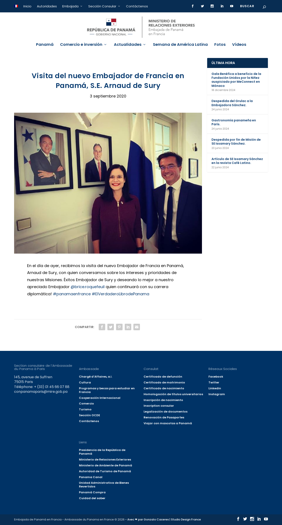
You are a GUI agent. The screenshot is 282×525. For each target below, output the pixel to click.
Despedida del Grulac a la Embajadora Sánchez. (232, 103)
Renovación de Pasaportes (164, 417)
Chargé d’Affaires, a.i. (95, 377)
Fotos (220, 45)
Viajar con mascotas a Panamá (168, 423)
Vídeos (239, 45)
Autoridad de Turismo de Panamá (105, 471)
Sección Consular (102, 6)
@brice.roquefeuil (88, 286)
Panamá (45, 45)
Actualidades (127, 45)
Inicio (27, 6)
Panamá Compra (92, 492)
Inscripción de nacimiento (163, 400)
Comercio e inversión (81, 45)
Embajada (70, 6)
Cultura (85, 382)
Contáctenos (137, 6)
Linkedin (214, 388)
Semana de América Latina (180, 45)
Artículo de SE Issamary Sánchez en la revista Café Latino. (237, 161)
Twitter (213, 382)
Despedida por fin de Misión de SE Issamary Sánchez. (236, 141)
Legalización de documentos (165, 411)
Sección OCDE (89, 415)
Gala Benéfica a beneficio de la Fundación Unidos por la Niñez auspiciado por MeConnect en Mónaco (236, 80)
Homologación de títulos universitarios (173, 394)
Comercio (86, 404)
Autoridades (47, 6)
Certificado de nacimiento (164, 388)
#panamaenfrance (72, 294)
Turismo (85, 409)
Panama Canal (90, 477)
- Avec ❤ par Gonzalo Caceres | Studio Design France (163, 519)
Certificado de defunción (163, 377)
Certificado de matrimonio (164, 382)
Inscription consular (159, 406)
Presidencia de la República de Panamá (102, 452)
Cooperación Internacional (99, 398)
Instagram (216, 394)
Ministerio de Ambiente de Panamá (105, 465)
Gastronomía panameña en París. (234, 122)
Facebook (215, 377)
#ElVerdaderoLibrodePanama (120, 294)
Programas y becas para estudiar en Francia (107, 390)
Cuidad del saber (92, 498)
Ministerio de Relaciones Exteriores (105, 459)
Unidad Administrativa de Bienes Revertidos (104, 485)
